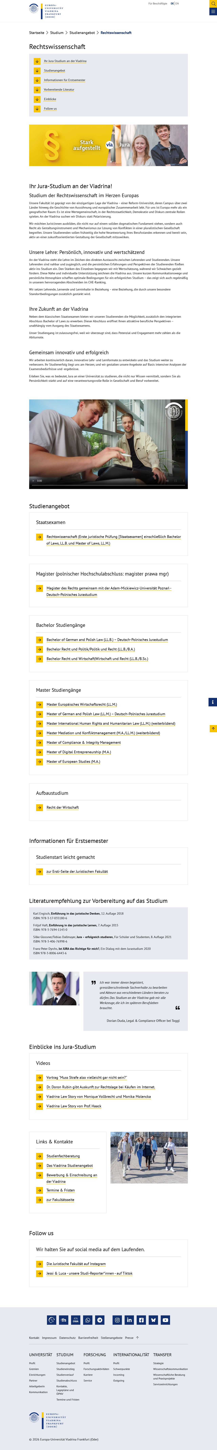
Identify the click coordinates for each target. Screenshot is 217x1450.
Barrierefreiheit (88, 1338)
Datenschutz (67, 1338)
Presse (129, 1338)
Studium (57, 32)
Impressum (49, 1338)
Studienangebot (82, 32)
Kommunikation (38, 1392)
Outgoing (118, 1380)
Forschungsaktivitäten (96, 1369)
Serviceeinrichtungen (165, 1384)
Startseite (36, 32)
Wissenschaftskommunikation (170, 1369)
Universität (40, 1354)
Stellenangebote (111, 1338)
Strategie (158, 1363)
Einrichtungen (37, 1374)
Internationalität (131, 1354)
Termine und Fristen (67, 1399)
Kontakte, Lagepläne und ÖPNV (65, 1390)
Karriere (88, 1374)
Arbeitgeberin (37, 1386)
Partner (33, 1380)
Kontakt (34, 1338)
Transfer (162, 1354)
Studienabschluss (66, 1380)
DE (172, 3)
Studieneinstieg (65, 1369)
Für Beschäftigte (158, 3)
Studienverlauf (65, 1374)
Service (88, 1380)
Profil (32, 1363)
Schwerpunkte (121, 1369)
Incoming (118, 1374)
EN (177, 3)
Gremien (34, 1369)
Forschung (95, 1354)
